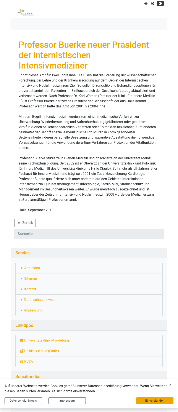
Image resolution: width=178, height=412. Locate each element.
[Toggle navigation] (21, 24)
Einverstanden (154, 400)
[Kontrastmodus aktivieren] (160, 3)
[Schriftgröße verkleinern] (145, 3)
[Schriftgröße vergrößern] (152, 3)
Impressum (67, 400)
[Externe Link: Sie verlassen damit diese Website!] (89, 340)
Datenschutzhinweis (23, 400)
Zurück (25, 223)
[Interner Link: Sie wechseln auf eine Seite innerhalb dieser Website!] (89, 268)
